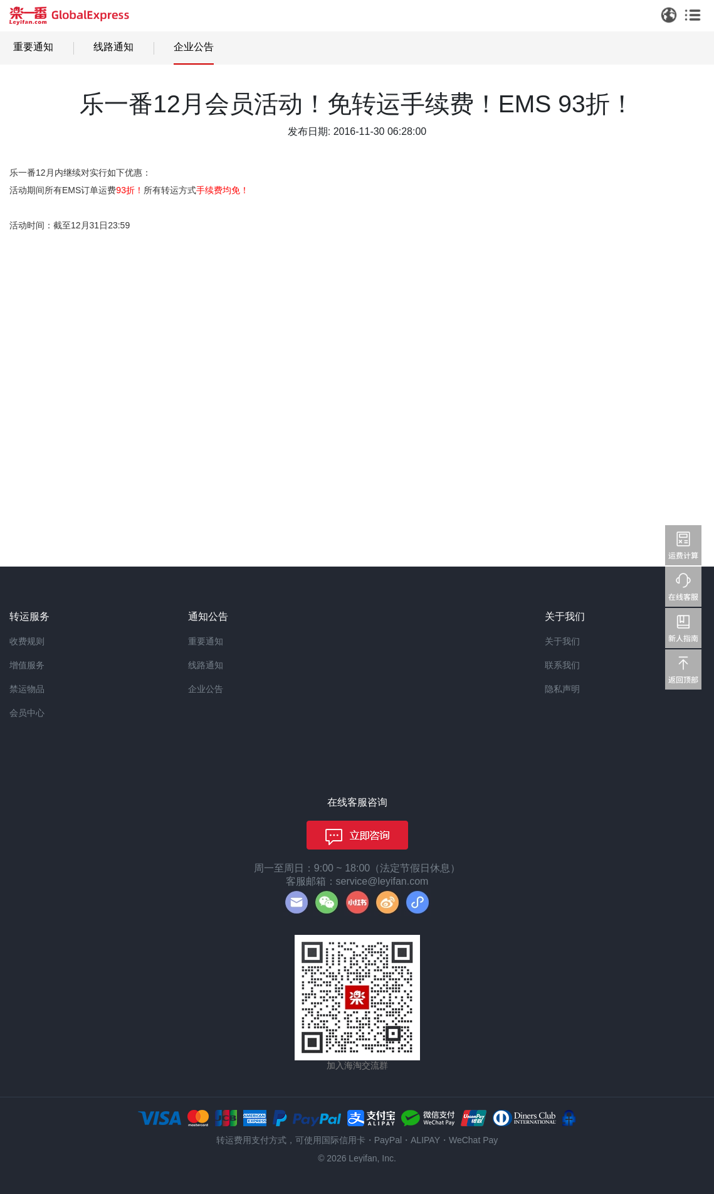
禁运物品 (27, 689)
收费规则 (27, 641)
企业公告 (194, 46)
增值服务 (27, 665)
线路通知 (113, 46)
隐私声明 (562, 689)
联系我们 (562, 665)
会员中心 (27, 713)
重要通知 (33, 46)
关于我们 (562, 641)
